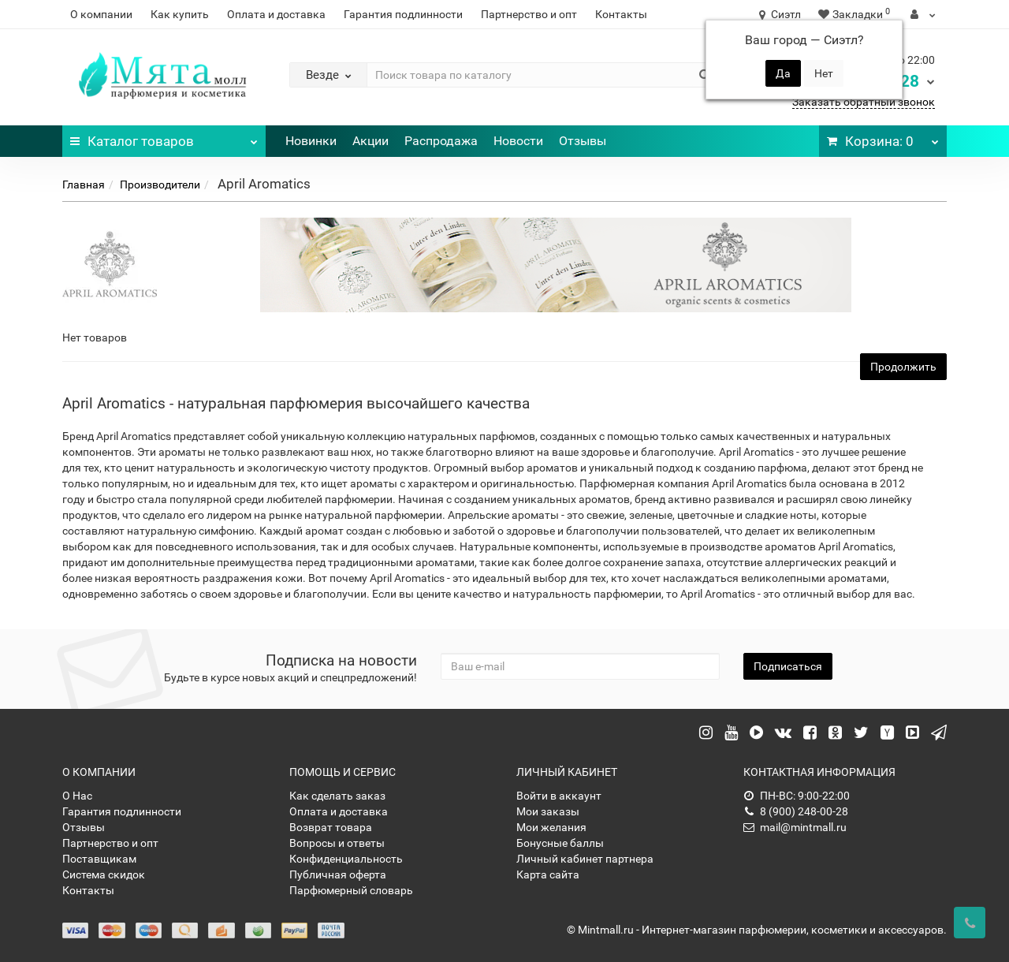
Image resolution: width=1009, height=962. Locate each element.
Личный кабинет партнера (584, 858)
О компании (101, 14)
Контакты (621, 14)
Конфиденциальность (346, 858)
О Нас (77, 795)
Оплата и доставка (276, 14)
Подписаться (788, 666)
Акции (370, 140)
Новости (518, 140)
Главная (83, 184)
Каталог (164, 137)
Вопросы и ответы (337, 843)
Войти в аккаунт (558, 795)
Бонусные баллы (560, 843)
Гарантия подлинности (403, 14)
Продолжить (903, 366)
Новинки (311, 140)
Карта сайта (547, 874)
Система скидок (103, 874)
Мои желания (551, 827)
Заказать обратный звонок (863, 101)
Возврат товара (330, 827)
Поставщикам (99, 858)
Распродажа (441, 140)
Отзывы (582, 140)
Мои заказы (547, 811)
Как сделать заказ (337, 795)
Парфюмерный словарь (351, 890)
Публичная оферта (337, 874)
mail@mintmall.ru (795, 827)
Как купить (180, 14)
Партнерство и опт (529, 14)
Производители (160, 184)
